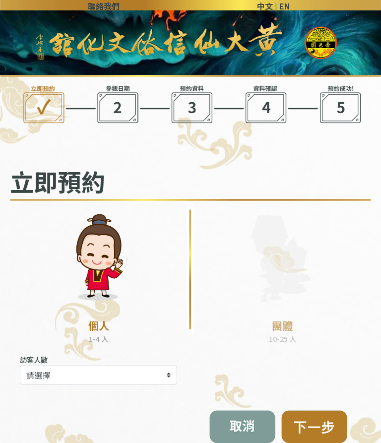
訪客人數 (34, 359)
